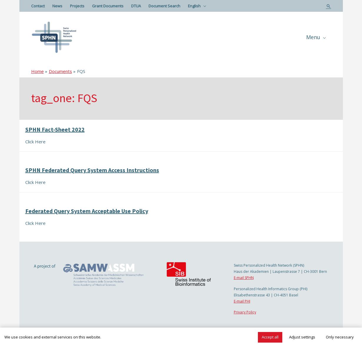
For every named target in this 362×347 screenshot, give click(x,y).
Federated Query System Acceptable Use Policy (86, 211)
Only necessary (340, 337)
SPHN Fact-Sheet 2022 (55, 129)
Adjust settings (302, 337)
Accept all (270, 337)
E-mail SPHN (244, 277)
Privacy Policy (245, 312)
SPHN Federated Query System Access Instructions (92, 170)
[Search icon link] (328, 6)
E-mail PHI (242, 301)
